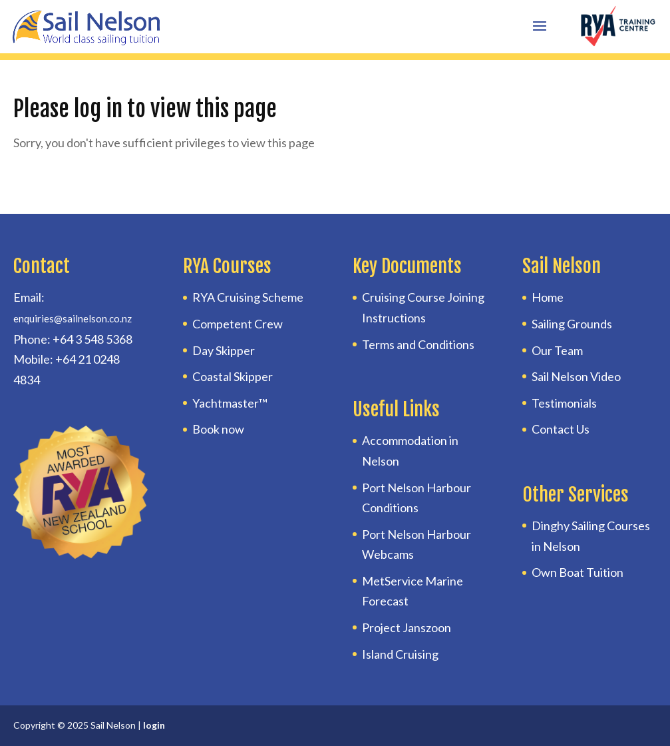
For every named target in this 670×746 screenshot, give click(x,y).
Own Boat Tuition (577, 572)
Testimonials (564, 403)
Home (548, 297)
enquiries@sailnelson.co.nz (72, 318)
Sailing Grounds (572, 323)
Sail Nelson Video (576, 376)
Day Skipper (223, 350)
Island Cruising (400, 654)
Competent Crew (237, 323)
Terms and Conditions (418, 344)
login (154, 725)
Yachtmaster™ (229, 403)
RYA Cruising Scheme (247, 297)
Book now (218, 429)
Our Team (557, 350)
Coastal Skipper (232, 376)
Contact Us (560, 429)
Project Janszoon (406, 627)
